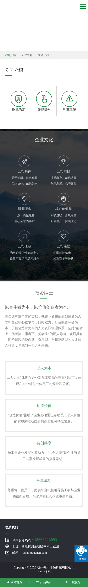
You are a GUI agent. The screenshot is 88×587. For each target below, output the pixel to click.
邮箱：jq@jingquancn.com (29, 552)
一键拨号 (73, 582)
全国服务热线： (34, 539)
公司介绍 (10, 55)
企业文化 (27, 55)
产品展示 (44, 582)
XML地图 (43, 572)
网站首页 (14, 582)
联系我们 (11, 527)
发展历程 (43, 55)
